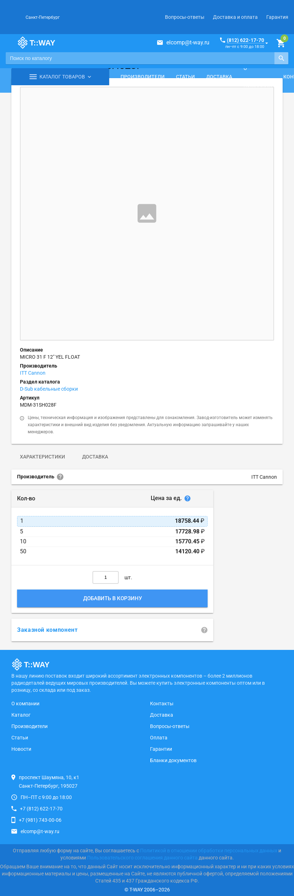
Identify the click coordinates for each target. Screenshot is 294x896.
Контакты (161, 703)
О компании (258, 76)
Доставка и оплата (235, 17)
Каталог (21, 715)
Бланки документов (173, 760)
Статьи (185, 77)
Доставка (219, 77)
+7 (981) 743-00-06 (40, 820)
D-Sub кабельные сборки (49, 389)
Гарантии (161, 749)
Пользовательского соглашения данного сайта (142, 857)
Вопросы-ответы (184, 17)
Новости (21, 749)
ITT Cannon (33, 373)
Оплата (158, 737)
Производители (143, 77)
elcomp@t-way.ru (187, 42)
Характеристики (42, 457)
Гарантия (277, 17)
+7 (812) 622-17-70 (41, 808)
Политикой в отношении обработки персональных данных (208, 850)
